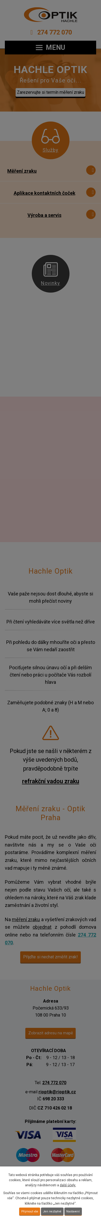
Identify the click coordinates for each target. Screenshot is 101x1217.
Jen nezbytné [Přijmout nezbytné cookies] (52, 1211)
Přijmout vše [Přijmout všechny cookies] (29, 1211)
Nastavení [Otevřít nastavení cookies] (73, 1211)
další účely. (68, 1185)
